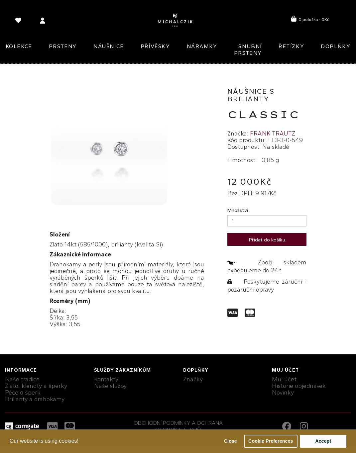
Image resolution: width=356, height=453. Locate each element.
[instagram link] (304, 427)
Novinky (283, 392)
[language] (19, 21)
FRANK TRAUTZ (272, 133)
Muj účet (284, 379)
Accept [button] (323, 441)
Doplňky (335, 46)
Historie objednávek (299, 386)
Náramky (202, 46)
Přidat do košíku (267, 240)
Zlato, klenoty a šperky (36, 386)
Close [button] (230, 441)
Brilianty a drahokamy (34, 399)
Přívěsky (155, 46)
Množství (237, 210)
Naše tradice (22, 379)
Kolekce (19, 46)
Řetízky (291, 46)
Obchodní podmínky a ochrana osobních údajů (178, 426)
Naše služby (110, 386)
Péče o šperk (23, 392)
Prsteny (63, 46)
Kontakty (106, 379)
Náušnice (108, 46)
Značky (193, 379)
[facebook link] (288, 427)
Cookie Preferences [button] (270, 441)
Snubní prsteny (248, 49)
